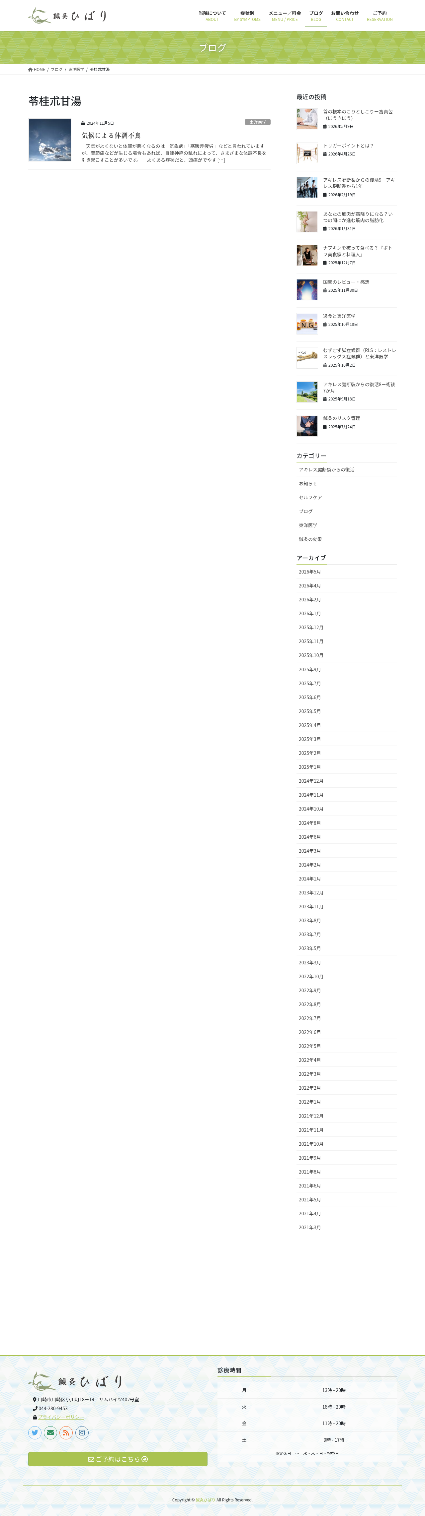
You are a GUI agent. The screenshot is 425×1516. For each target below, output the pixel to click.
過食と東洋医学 (339, 316)
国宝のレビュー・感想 (346, 281)
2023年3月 (310, 962)
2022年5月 (310, 1046)
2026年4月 (310, 585)
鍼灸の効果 (310, 539)
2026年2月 (310, 599)
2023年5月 (310, 948)
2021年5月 (310, 1199)
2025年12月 (311, 627)
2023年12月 (311, 892)
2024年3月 (310, 850)
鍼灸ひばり (205, 1499)
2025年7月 (310, 683)
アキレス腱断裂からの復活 (327, 469)
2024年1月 (310, 878)
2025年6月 (310, 697)
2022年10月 (311, 976)
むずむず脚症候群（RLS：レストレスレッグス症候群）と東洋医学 (359, 353)
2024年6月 (310, 836)
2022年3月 (310, 1073)
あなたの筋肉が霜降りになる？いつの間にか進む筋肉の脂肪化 (358, 217)
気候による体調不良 (111, 135)
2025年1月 (310, 766)
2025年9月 (310, 669)
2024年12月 (311, 780)
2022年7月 (310, 1018)
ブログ (306, 511)
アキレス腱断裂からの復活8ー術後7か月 (359, 387)
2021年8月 (310, 1171)
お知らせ (308, 483)
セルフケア (310, 497)
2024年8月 (310, 822)
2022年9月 (310, 990)
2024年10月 (311, 808)
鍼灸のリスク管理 (341, 418)
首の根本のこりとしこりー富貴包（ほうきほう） (358, 114)
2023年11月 (311, 906)
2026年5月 (310, 571)
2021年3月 (310, 1227)
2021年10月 (311, 1143)
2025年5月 (310, 711)
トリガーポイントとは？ (348, 145)
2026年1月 (310, 613)
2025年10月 (311, 655)
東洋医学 (257, 122)
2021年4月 (310, 1213)
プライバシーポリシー (61, 1417)
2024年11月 (311, 794)
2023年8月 (310, 920)
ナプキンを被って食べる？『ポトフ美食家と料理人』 (357, 251)
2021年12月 (311, 1116)
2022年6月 (310, 1032)
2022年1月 (310, 1101)
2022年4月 (310, 1060)
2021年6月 (310, 1185)
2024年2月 (310, 864)
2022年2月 (310, 1087)
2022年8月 (310, 1004)
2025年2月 (310, 753)
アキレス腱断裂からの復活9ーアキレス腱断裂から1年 (359, 183)
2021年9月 (310, 1157)
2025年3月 (310, 739)
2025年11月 (311, 641)
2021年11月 (311, 1129)
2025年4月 (310, 725)
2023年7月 (310, 934)
